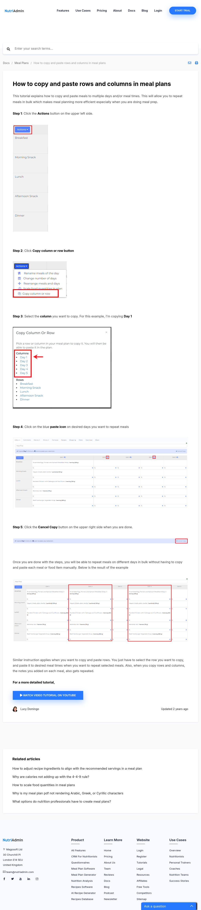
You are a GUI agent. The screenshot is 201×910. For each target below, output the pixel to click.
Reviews (109, 874)
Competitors (144, 892)
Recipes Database (82, 899)
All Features (78, 850)
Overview (175, 850)
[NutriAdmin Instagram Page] (37, 879)
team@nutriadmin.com (20, 871)
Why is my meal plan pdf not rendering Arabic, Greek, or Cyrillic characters (67, 793)
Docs (131, 10)
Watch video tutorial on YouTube (48, 695)
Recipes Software (82, 886)
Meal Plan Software (83, 868)
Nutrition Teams (179, 874)
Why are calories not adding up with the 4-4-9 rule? (50, 777)
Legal (140, 868)
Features (63, 10)
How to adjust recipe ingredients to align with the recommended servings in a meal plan (77, 768)
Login (158, 10)
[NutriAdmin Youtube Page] (21, 879)
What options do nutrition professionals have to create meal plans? (61, 801)
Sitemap (141, 899)
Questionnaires (80, 862)
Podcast (109, 892)
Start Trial (182, 10)
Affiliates (142, 880)
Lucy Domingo (29, 709)
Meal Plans (22, 63)
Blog (145, 10)
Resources (143, 874)
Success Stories (179, 880)
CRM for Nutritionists (84, 856)
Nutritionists (176, 856)
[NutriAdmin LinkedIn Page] (29, 879)
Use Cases (82, 10)
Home (107, 850)
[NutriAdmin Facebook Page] (4, 879)
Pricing (102, 10)
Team (107, 868)
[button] (168, 906)
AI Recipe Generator (83, 892)
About (117, 10)
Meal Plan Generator (83, 874)
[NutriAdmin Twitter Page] (13, 879)
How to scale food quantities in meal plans (43, 785)
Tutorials (142, 862)
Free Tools (143, 886)
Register (142, 856)
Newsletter (110, 899)
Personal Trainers (180, 862)
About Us (109, 862)
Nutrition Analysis (82, 880)
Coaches (174, 868)
